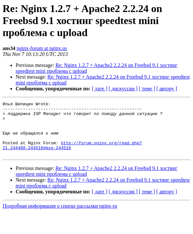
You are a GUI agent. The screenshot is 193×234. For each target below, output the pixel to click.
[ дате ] (99, 88)
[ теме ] (147, 88)
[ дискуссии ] (123, 88)
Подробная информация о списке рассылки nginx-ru (60, 216)
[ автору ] (166, 88)
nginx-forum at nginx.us (42, 48)
